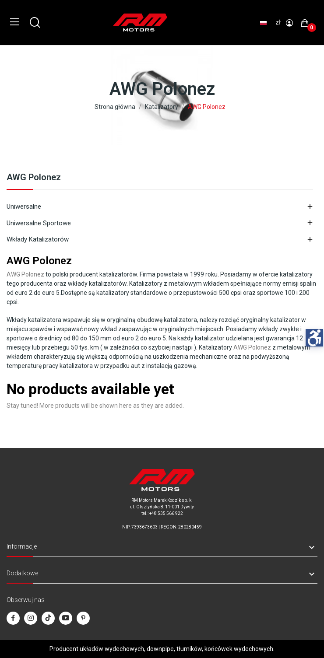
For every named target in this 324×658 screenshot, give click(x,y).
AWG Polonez (34, 177)
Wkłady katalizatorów (38, 239)
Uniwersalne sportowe (39, 223)
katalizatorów (118, 274)
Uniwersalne (24, 206)
